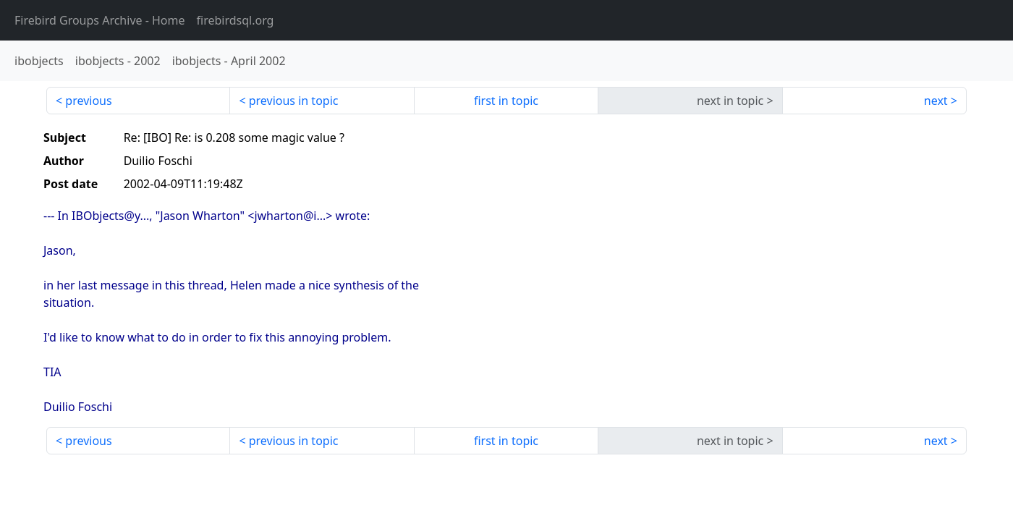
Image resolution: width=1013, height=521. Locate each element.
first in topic (506, 101)
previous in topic (294, 101)
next (936, 101)
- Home (99, 20)
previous (88, 101)
